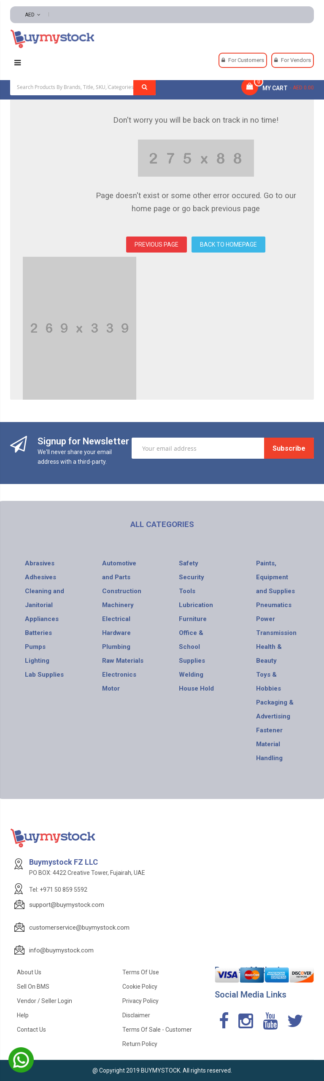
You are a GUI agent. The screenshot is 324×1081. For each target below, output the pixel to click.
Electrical (116, 619)
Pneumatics (274, 605)
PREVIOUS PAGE (156, 244)
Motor (111, 688)
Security (191, 577)
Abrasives (39, 563)
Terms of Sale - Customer (157, 1029)
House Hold (196, 688)
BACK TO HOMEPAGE (228, 244)
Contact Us (31, 1029)
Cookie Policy (139, 986)
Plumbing (116, 647)
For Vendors (296, 60)
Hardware (116, 633)
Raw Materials (122, 660)
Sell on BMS (33, 986)
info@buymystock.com (61, 950)
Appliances (42, 619)
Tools (187, 591)
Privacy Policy (140, 1001)
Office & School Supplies (192, 646)
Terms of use (140, 972)
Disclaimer (136, 1015)
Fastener (269, 730)
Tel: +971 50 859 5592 (58, 889)
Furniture (193, 619)
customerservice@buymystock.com (79, 927)
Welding (191, 674)
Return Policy (139, 1044)
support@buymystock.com (66, 905)
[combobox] (83, 86)
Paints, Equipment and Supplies (275, 577)
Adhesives (40, 577)
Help (23, 1015)
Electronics (119, 674)
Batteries (38, 633)
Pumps (35, 647)
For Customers (246, 60)
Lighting (37, 660)
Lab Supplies (44, 674)
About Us (29, 972)
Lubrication (196, 605)
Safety (188, 563)
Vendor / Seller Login (44, 1001)
